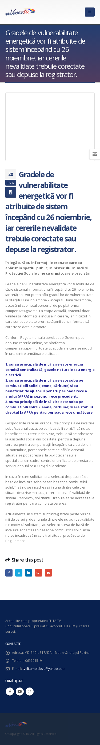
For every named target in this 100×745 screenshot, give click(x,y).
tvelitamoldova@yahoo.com (44, 668)
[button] (90, 12)
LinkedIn (28, 572)
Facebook (9, 572)
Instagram (30, 692)
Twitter (18, 572)
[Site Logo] (20, 12)
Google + (38, 572)
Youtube (20, 692)
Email (48, 572)
